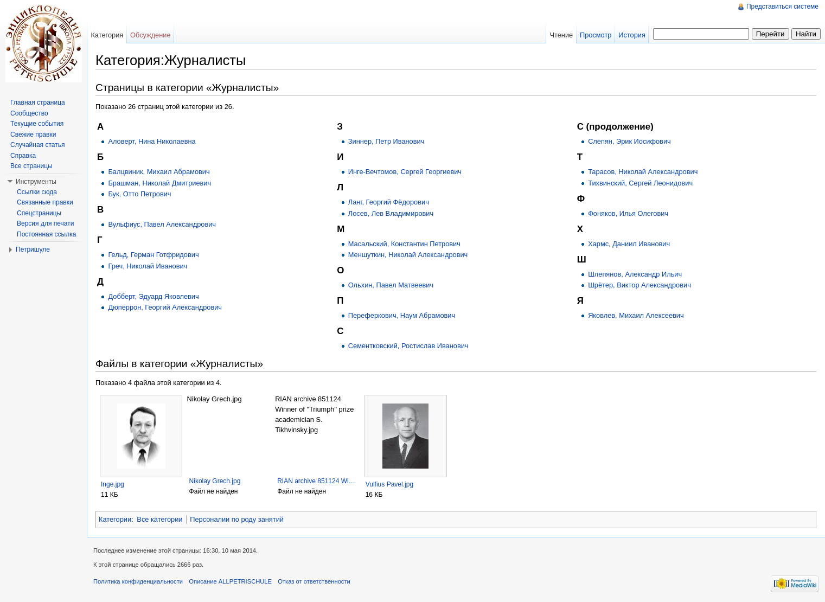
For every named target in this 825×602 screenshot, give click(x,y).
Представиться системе (782, 6)
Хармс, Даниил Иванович (629, 244)
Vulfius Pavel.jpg (389, 484)
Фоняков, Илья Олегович (628, 213)
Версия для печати (45, 223)
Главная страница (37, 102)
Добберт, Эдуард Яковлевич (153, 296)
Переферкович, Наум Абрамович (401, 315)
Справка (23, 155)
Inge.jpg (112, 484)
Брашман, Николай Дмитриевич (159, 183)
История (631, 35)
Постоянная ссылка (46, 234)
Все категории (159, 519)
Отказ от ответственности (314, 581)
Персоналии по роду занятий (237, 519)
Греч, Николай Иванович (147, 266)
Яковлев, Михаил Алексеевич (636, 315)
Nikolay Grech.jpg (215, 481)
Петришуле (33, 249)
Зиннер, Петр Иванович (386, 141)
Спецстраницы (39, 213)
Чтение (561, 35)
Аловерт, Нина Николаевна (151, 141)
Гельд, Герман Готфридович (153, 255)
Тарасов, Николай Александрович (643, 172)
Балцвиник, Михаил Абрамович (158, 172)
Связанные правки (45, 202)
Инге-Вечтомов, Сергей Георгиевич (405, 172)
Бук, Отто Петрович (139, 194)
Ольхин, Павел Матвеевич (390, 285)
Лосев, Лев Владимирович (390, 213)
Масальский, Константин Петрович (404, 244)
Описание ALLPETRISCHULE (230, 581)
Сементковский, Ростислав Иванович (408, 346)
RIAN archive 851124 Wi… (316, 481)
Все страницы (31, 166)
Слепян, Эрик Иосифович (629, 141)
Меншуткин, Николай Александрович (408, 255)
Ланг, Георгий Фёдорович (388, 202)
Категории (115, 519)
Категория (107, 35)
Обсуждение (150, 35)
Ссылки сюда (37, 192)
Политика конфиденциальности (138, 581)
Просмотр (595, 35)
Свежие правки (33, 134)
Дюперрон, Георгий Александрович (165, 307)
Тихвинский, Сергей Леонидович (640, 183)
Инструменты (36, 181)
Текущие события (36, 123)
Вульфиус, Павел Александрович (162, 224)
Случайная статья (37, 145)
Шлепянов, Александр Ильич (635, 274)
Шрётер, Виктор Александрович (639, 285)
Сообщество (29, 113)
